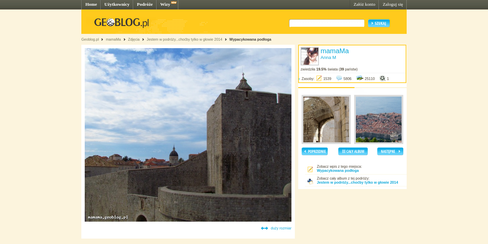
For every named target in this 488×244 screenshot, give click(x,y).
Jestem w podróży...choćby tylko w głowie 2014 (184, 39)
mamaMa (113, 39)
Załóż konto (364, 4)
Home (91, 4)
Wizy (165, 4)
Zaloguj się (393, 4)
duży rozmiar (281, 228)
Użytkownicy (116, 4)
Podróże (145, 4)
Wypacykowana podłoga (250, 39)
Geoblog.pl (90, 39)
